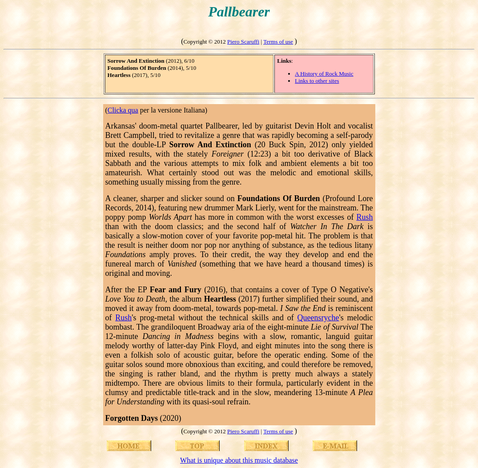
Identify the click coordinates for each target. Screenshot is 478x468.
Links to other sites (317, 80)
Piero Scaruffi (243, 41)
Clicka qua (123, 110)
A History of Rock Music (324, 73)
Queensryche (318, 317)
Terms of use (278, 41)
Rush (364, 217)
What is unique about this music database (239, 460)
